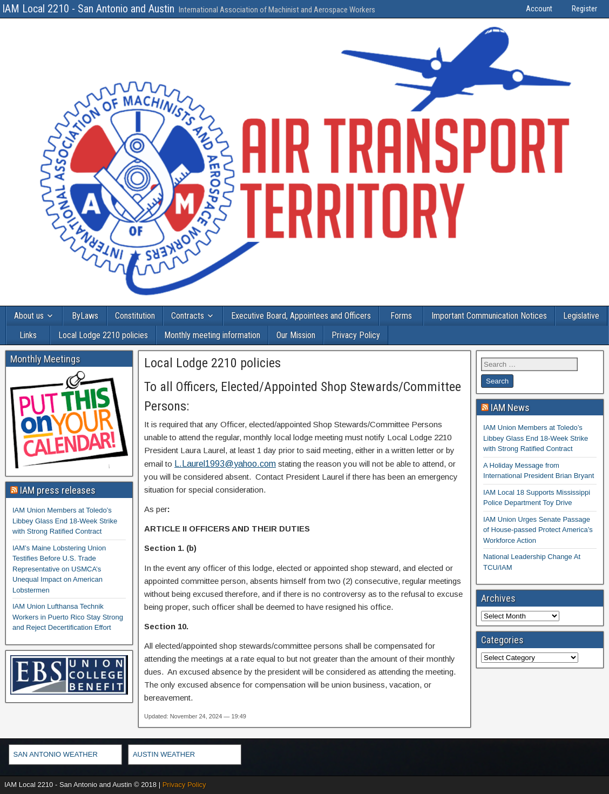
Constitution (135, 316)
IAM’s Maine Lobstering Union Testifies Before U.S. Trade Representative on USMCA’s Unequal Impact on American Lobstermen (59, 569)
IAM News (510, 407)
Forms (401, 316)
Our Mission (295, 335)
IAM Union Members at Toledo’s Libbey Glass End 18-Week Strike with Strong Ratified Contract (64, 520)
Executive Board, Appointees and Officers (301, 316)
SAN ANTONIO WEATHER (55, 754)
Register (584, 8)
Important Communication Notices (489, 316)
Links (28, 335)
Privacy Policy (355, 335)
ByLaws (85, 316)
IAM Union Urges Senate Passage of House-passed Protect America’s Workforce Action (538, 529)
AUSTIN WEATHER (164, 754)
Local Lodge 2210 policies (103, 335)
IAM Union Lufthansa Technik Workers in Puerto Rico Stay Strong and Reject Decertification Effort (67, 616)
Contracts (187, 316)
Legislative (581, 316)
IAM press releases (58, 490)
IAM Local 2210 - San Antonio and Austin (88, 8)
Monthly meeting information (212, 335)
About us (29, 316)
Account (539, 8)
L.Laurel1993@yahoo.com (225, 463)
